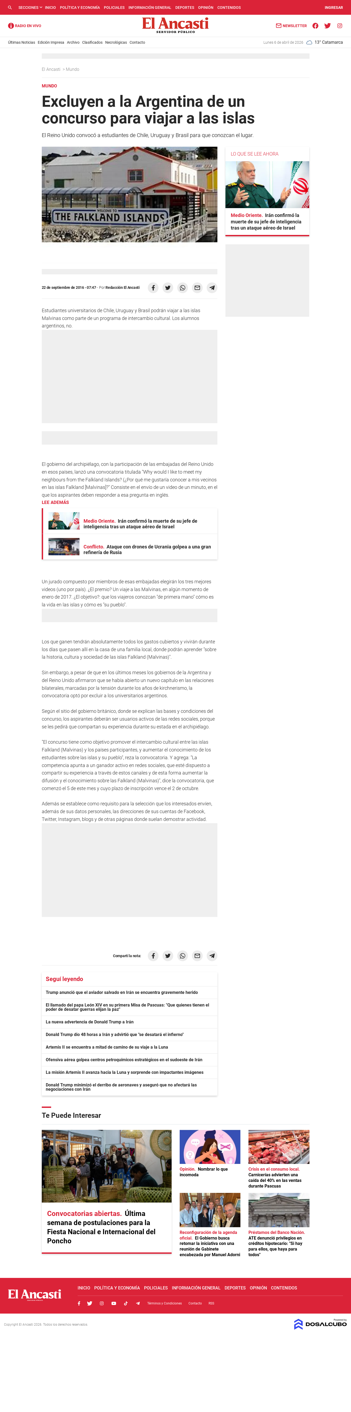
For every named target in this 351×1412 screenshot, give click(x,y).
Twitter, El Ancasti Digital (89, 1303)
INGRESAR (334, 7)
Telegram (138, 1303)
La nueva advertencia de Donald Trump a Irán (90, 1021)
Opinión (205, 7)
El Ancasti (52, 69)
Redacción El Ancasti (122, 287)
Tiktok (126, 1303)
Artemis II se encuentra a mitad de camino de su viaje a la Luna (107, 1047)
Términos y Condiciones (164, 1303)
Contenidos (229, 7)
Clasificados (92, 42)
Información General (150, 7)
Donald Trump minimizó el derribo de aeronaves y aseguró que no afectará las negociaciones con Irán (121, 1087)
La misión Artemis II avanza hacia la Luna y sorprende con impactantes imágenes (124, 1072)
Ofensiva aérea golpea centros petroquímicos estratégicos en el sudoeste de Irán (124, 1059)
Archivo (73, 42)
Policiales (114, 7)
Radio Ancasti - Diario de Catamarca (24, 26)
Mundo (73, 69)
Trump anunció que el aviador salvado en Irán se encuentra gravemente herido (122, 992)
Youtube (113, 1303)
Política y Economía (80, 7)
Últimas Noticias (21, 42)
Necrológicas (116, 42)
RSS (211, 1303)
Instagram (101, 1303)
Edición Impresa (51, 42)
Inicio (50, 7)
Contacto (137, 42)
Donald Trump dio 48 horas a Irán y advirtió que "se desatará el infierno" (115, 1034)
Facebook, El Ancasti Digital (79, 1303)
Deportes (184, 7)
